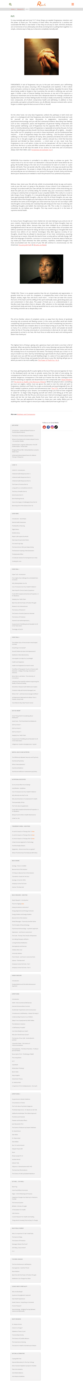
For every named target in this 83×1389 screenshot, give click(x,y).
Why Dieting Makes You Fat (19, 584)
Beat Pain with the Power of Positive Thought (24, 603)
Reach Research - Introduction (20, 901)
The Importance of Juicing (19, 1343)
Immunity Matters (17, 954)
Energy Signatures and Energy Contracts (23, 912)
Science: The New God (18, 888)
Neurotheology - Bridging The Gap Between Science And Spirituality (23, 1311)
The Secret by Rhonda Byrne (19, 1171)
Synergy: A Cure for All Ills (19, 881)
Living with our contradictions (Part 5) (22, 489)
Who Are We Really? (17, 1292)
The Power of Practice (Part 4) (20, 485)
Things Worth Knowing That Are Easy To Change (25, 1221)
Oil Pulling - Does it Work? (19, 1248)
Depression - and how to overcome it (22, 933)
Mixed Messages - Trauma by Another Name (24, 922)
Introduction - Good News (19, 519)
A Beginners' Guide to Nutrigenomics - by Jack (24, 745)
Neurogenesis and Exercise (19, 947)
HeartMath (15, 1065)
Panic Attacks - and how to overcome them (23, 958)
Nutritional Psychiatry (18, 762)
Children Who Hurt (17, 951)
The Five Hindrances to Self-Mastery (21, 1265)
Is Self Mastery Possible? (18, 1028)
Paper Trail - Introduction (19, 575)
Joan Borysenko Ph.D (17, 1125)
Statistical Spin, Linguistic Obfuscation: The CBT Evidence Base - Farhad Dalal (24, 446)
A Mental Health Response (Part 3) (21, 481)
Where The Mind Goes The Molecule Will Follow (24, 853)
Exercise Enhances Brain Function (21, 1007)
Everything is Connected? (19, 648)
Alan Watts (15, 1135)
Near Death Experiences (18, 1299)
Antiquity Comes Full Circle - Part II (21, 968)
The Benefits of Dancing (18, 527)
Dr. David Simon (16, 1132)
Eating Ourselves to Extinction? (20, 908)
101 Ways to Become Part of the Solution (23, 874)
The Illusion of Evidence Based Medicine (23, 436)
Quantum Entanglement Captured (21, 1296)
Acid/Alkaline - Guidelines (18, 789)
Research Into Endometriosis (20, 607)
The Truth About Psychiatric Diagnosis (22, 1107)
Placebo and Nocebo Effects (19, 1121)
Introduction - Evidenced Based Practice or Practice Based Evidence (23, 432)
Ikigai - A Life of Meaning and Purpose (22, 1194)
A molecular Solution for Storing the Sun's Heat (25, 558)
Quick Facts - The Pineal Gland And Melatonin (24, 722)
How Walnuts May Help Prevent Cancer (22, 703)
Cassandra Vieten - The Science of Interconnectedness (21, 1045)
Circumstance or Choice (18, 1103)
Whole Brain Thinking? (18, 1069)
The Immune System (17, 1203)
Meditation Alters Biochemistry (20, 656)
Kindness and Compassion (26, 415)
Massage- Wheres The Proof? (20, 1245)
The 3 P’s (54, 389)
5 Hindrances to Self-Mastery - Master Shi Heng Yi (25, 1014)
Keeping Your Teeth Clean (19, 600)
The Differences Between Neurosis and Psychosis (25, 758)
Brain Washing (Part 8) (18, 499)
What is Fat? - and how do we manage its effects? (25, 694)
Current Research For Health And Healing (23, 1217)
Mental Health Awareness (19, 523)
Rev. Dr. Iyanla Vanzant (18, 1146)
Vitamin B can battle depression (20, 621)
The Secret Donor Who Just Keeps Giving (23, 548)
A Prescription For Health (19, 1210)
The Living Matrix (16, 1058)
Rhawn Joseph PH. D (17, 1157)
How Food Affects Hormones (20, 1191)
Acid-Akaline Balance (17, 1373)
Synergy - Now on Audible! (19, 866)
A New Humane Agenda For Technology (23, 843)
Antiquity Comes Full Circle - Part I (21, 965)
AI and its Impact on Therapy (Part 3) (23, 839)
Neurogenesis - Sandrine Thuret (20, 1269)
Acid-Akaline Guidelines (18, 1377)
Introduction (15, 981)
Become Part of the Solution (19, 870)
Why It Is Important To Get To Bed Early (22, 1234)
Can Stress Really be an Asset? (20, 1032)
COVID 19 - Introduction (18, 471)
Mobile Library (16, 534)
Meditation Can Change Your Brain (21, 1279)
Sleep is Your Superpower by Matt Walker (23, 1021)
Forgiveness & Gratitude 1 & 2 (41, 151)
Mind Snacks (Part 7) (17, 496)
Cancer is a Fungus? (17, 1328)
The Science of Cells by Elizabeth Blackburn (23, 1174)
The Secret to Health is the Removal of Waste (29, 383)
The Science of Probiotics (18, 618)
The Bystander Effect (17, 555)
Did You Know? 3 (16, 732)
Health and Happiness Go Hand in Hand (23, 666)
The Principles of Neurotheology (20, 926)
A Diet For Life (16, 819)
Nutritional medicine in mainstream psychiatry (24, 772)
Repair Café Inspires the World (20, 537)
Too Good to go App (17, 544)
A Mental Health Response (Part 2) (21, 478)
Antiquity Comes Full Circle (19, 884)
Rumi (13, 1153)
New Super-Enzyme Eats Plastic (20, 541)
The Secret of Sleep (17, 1238)
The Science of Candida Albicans (20, 1339)
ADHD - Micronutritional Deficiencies (22, 1003)
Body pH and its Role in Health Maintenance (24, 815)
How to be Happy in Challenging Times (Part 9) (24, 503)
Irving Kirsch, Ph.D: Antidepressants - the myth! (24, 1087)
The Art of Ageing (18, 904)
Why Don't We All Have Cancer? (20, 1035)
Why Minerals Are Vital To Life (20, 796)
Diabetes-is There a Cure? (19, 1332)
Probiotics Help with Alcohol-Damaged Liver (24, 691)
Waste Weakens (66, 380)
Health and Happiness (18, 663)
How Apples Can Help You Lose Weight (22, 659)
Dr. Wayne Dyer (16, 1139)
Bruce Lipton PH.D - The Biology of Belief (23, 1055)
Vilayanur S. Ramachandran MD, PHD (22, 1167)
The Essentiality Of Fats (18, 803)
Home (13, 10)
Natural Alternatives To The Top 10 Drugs (23, 1363)
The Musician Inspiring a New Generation (23, 551)
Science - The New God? (18, 961)
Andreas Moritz (16, 1160)
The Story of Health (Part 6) (19, 492)
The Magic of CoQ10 (17, 630)
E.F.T (13, 1062)
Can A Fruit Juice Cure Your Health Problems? (24, 588)
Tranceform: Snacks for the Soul (20, 877)
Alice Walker (15, 1142)
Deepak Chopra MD (17, 1149)
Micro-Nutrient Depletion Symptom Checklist (24, 1366)
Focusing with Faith (25, 246)
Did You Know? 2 (16, 729)
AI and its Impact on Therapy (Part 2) (23, 836)
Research (20, 10)
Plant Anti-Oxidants (17, 1370)
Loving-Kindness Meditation (19, 943)
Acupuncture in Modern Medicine (21, 1100)
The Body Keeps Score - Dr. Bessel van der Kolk (24, 1110)
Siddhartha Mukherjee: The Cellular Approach (24, 1114)
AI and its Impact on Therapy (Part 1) (23, 832)
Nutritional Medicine (17, 769)
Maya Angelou (16, 1076)
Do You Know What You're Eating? (21, 785)
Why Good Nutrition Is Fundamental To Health (24, 799)
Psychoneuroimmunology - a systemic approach (25, 929)
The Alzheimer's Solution (18, 1025)
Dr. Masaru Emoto (17, 1325)
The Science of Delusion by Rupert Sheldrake (24, 1128)
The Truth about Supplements (20, 807)
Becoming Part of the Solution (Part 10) (22, 506)
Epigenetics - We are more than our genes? (23, 850)
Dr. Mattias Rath (16, 1083)
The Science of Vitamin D (18, 611)
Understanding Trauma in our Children (22, 1018)
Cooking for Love (16, 562)
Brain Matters (15, 1272)
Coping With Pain (16, 1359)
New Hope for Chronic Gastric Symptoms (23, 591)
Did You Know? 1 (16, 725)
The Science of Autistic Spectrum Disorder (23, 614)
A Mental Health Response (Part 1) (21, 474)
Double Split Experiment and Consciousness (24, 1010)
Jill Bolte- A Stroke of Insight (19, 1207)
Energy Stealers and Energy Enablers (22, 915)
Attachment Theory (17, 1080)
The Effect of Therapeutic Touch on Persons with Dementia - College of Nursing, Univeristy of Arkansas (25, 671)
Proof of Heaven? (16, 1306)
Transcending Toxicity (18, 1336)
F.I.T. (13, 1252)
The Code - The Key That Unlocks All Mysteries (24, 936)
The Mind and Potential (18, 1118)
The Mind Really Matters (18, 846)
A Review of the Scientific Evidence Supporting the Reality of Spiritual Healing (25, 683)
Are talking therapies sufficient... (20, 940)
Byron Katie (15, 1073)
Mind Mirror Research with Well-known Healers (24, 687)
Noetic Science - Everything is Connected (23, 1303)
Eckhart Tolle (15, 1164)
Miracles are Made (40, 246)
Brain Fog (14, 1187)
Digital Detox (15, 530)
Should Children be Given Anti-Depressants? (24, 652)
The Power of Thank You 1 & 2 (48, 361)
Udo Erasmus (15, 1214)
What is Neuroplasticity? (18, 765)
